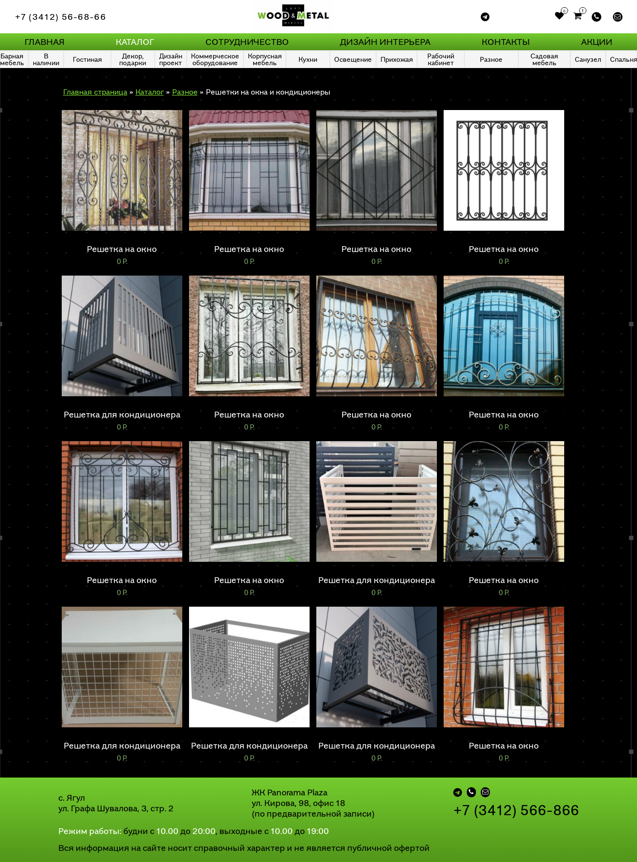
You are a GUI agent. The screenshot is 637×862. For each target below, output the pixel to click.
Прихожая (396, 59)
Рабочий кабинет (440, 59)
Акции (596, 42)
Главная (45, 42)
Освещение (353, 59)
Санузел (588, 59)
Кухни (307, 59)
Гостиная (87, 59)
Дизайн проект (170, 59)
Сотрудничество (247, 42)
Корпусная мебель (265, 59)
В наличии (46, 59)
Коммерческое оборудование (215, 59)
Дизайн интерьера (385, 42)
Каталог (135, 42)
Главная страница (95, 92)
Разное (491, 59)
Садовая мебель (544, 59)
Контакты (506, 42)
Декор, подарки (132, 59)
